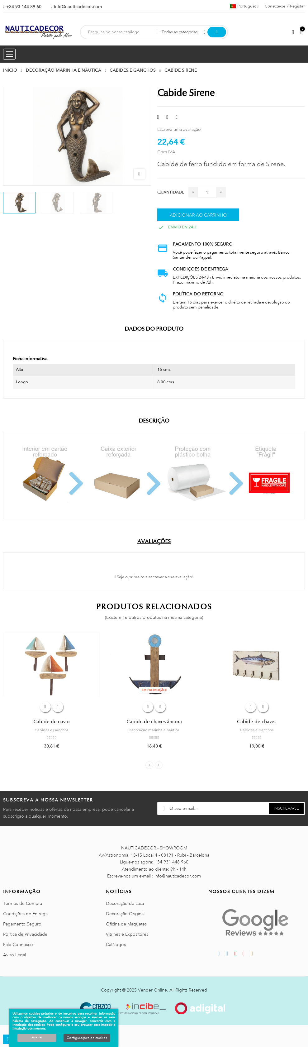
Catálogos (116, 944)
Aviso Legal (14, 955)
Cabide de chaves (256, 722)
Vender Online (152, 990)
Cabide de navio (51, 722)
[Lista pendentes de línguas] (244, 6)
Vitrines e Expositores (127, 934)
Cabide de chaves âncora (154, 722)
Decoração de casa (125, 903)
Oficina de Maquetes (126, 924)
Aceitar (36, 1037)
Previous (149, 765)
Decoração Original (125, 913)
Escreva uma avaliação (179, 129)
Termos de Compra (22, 903)
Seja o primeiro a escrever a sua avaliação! (154, 577)
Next (159, 765)
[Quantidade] (207, 192)
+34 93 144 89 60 (23, 6)
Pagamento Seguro (22, 924)
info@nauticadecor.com (78, 6)
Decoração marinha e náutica (154, 730)
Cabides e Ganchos (51, 730)
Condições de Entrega (25, 913)
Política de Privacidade (25, 934)
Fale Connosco (18, 944)
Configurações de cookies (87, 1038)
